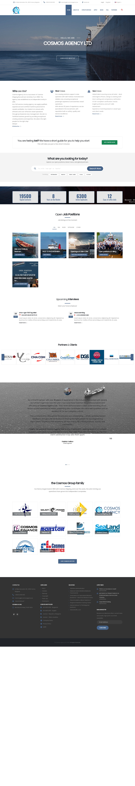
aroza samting (79, 313)
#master (63, 174)
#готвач (89, 174)
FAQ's (43, 588)
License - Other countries (50, 617)
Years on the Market (53, 200)
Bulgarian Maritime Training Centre (80, 602)
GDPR (44, 627)
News (101, 10)
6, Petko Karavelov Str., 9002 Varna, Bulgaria (26, 2)
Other (78, 227)
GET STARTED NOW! (109, 142)
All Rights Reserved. (75, 642)
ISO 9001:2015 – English (49, 610)
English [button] (118, 2)
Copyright (45, 596)
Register (108, 2)
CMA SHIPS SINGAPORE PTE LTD (28, 315)
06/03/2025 (102, 590)
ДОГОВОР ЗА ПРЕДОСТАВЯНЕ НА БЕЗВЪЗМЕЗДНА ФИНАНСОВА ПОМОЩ (109, 595)
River (64, 227)
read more (23, 323)
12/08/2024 (102, 599)
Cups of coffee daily (109, 200)
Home (68, 10)
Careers (44, 591)
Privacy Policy (47, 624)
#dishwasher (54, 174)
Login (102, 2)
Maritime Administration (77, 588)
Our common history (68, 561)
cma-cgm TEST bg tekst (27, 313)
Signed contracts (25, 200)
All (55, 227)
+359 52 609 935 (49, 2)
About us (76, 10)
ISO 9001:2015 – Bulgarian (50, 607)
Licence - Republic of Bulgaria (52, 614)
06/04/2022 (102, 603)
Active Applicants (81, 200)
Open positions (86, 10)
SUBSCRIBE (102, 627)
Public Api (45, 598)
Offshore (71, 227)
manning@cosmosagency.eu (68, 2)
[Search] (122, 10)
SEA (59, 227)
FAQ (107, 10)
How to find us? (19, 601)
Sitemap (44, 593)
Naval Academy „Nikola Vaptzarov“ (80, 600)
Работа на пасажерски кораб (107, 589)
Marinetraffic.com (75, 610)
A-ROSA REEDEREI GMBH (81, 315)
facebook (85, 2)
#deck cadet (72, 174)
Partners (114, 10)
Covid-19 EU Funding (105, 601)
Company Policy (48, 620)
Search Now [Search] (95, 168)
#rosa (81, 174)
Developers (45, 601)
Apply (95, 10)
